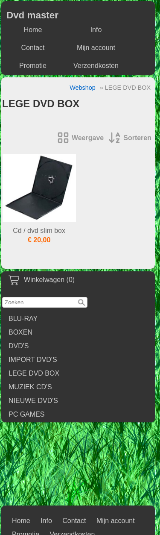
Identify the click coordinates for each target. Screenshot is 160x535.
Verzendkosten (96, 65)
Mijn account (96, 47)
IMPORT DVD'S (33, 359)
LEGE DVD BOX (34, 373)
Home (33, 29)
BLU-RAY (23, 318)
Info (96, 29)
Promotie (33, 65)
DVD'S (19, 346)
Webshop (83, 87)
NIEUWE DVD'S (33, 400)
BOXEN (20, 332)
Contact (32, 47)
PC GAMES (26, 414)
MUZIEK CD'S (30, 387)
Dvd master (32, 15)
